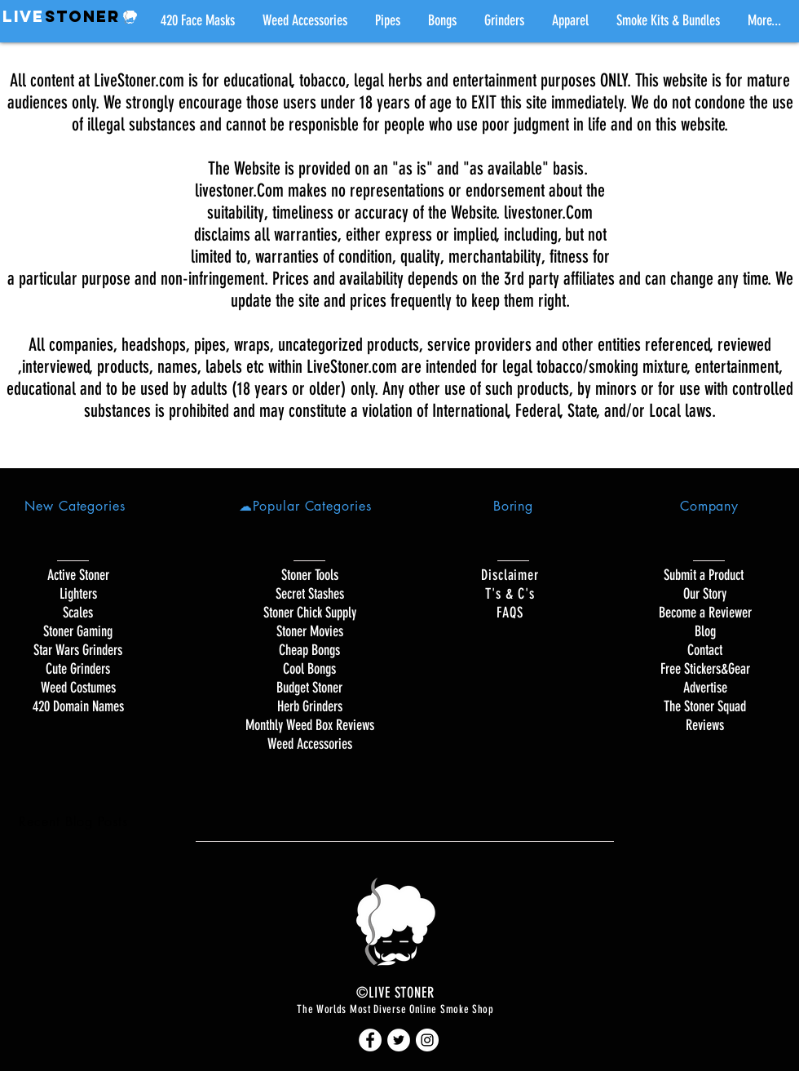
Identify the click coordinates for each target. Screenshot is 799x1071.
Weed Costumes (78, 688)
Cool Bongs (309, 669)
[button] (387, 20)
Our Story (704, 594)
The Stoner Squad (705, 706)
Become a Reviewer (705, 613)
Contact (704, 650)
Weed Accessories (309, 744)
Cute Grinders (78, 669)
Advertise (705, 688)
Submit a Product (705, 575)
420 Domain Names (78, 706)
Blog (705, 631)
